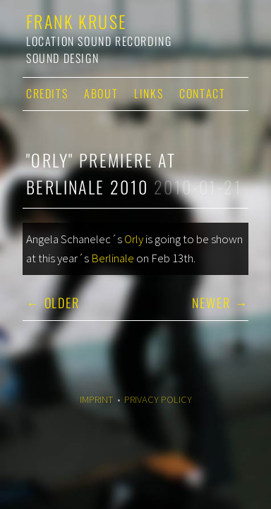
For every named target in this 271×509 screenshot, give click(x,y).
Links (148, 93)
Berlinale (112, 258)
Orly (133, 239)
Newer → (220, 302)
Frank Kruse (76, 21)
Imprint (96, 399)
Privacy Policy (158, 399)
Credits (47, 93)
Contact (202, 93)
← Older (53, 302)
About (101, 93)
